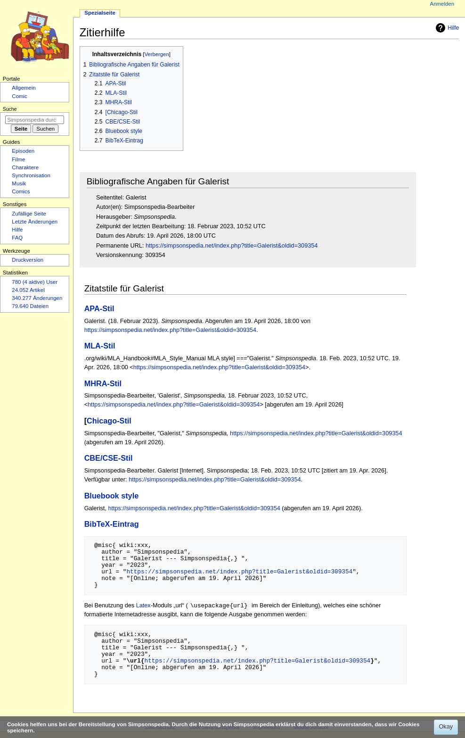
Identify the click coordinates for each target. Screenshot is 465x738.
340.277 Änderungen (37, 298)
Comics (21, 191)
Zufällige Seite (29, 213)
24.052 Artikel (28, 290)
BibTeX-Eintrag (111, 524)
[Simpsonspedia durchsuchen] (34, 120)
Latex (143, 606)
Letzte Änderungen (34, 221)
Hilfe (446, 28)
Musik (19, 183)
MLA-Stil (99, 345)
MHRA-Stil (103, 383)
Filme (18, 159)
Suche (10, 109)
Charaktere (25, 167)
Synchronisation (31, 175)
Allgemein (23, 88)
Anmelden (442, 4)
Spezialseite (99, 13)
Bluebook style (111, 495)
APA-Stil (99, 308)
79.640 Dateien (30, 306)
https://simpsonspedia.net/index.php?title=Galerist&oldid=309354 (232, 245)
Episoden (23, 151)
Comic (19, 96)
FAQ (17, 237)
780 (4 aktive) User (34, 282)
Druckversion (27, 260)
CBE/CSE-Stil (108, 458)
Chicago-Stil (109, 420)
